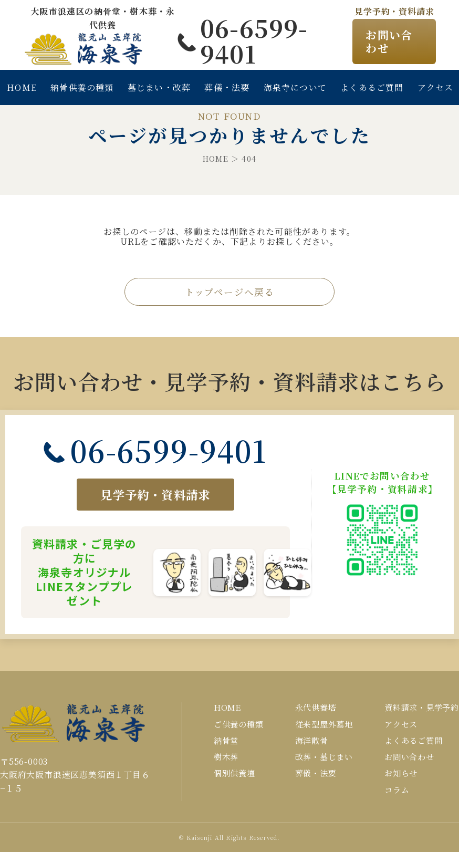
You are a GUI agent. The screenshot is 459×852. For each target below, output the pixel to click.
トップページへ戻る (230, 291)
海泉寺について (295, 87)
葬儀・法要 (226, 87)
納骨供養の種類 (81, 87)
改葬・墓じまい (324, 756)
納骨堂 (226, 740)
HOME (22, 87)
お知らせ (401, 772)
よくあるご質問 (371, 87)
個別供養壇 (234, 772)
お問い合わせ (389, 41)
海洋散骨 (311, 740)
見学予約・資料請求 (155, 494)
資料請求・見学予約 (421, 707)
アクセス (401, 724)
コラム (396, 789)
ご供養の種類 (239, 724)
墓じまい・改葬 (159, 87)
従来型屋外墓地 (324, 724)
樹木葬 (226, 756)
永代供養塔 (316, 707)
